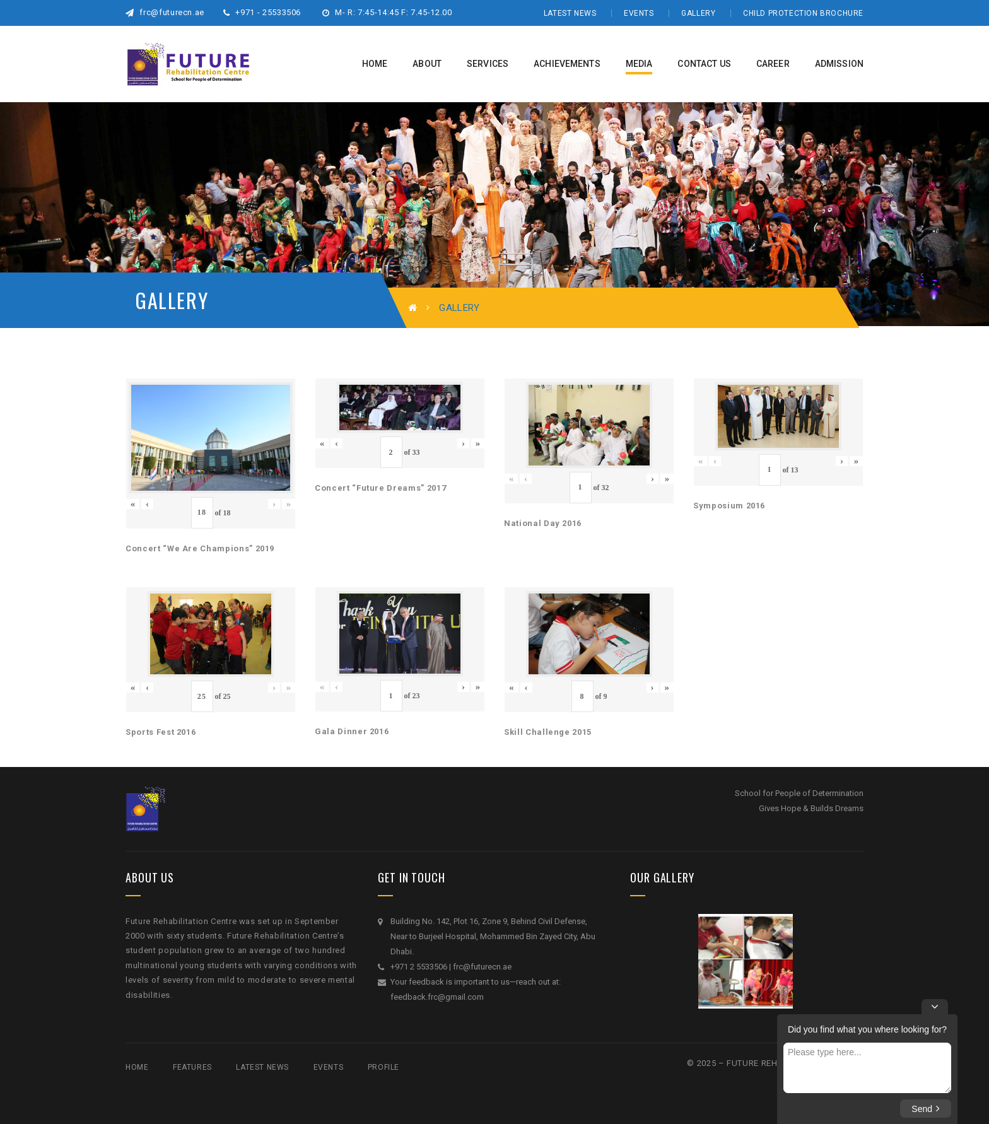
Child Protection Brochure (803, 13)
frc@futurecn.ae (165, 12)
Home (137, 1067)
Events (639, 13)
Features (192, 1067)
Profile (383, 1067)
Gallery (698, 13)
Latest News (570, 13)
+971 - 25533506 (262, 12)
